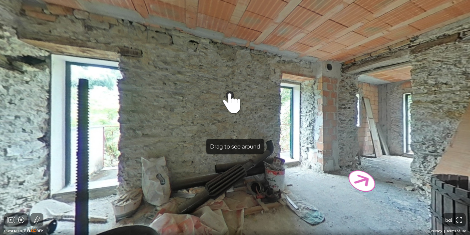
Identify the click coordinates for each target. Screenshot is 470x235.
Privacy (437, 231)
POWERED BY (23, 231)
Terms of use (456, 231)
